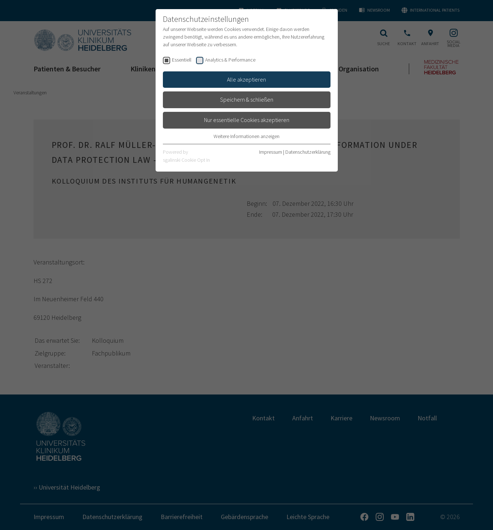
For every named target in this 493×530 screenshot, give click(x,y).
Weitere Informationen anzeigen (246, 136)
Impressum (270, 152)
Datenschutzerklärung (307, 152)
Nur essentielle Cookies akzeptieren (246, 119)
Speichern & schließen (246, 99)
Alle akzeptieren (246, 79)
